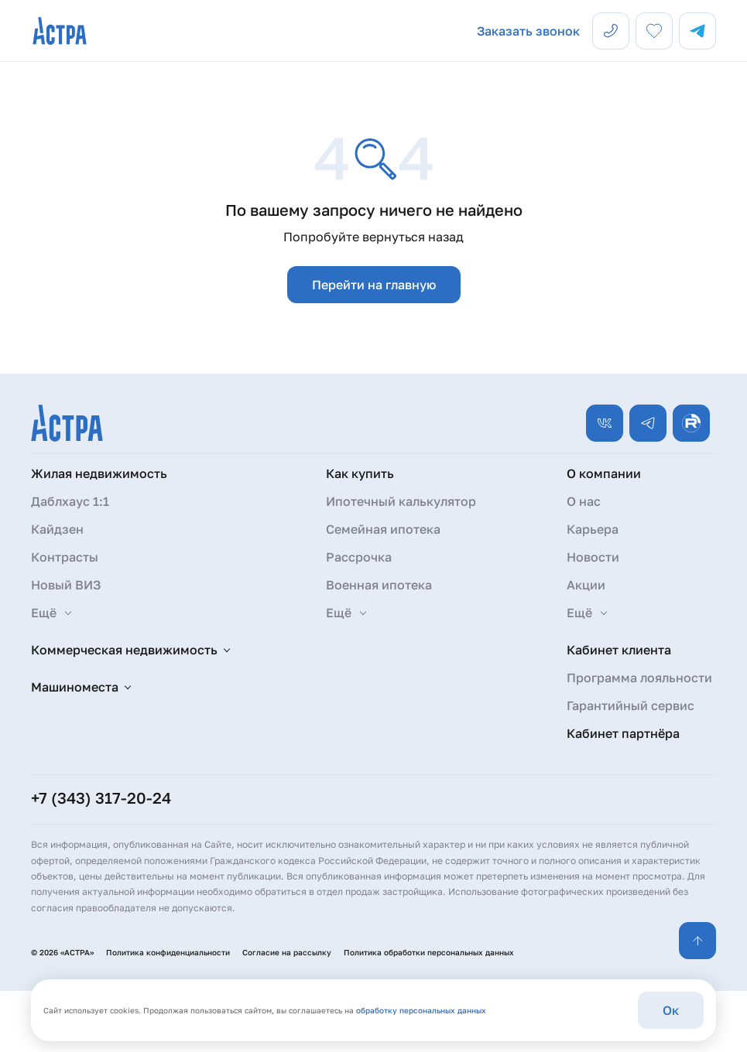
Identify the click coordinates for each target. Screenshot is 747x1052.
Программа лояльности (639, 677)
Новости (593, 557)
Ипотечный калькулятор (401, 501)
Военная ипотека (379, 585)
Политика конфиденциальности (168, 952)
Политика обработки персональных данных (429, 952)
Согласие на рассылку (286, 952)
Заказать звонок (528, 31)
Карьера (593, 529)
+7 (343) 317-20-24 (101, 797)
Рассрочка (359, 557)
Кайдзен (57, 529)
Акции (586, 585)
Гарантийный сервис (630, 705)
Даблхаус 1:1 (70, 501)
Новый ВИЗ (66, 585)
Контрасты (64, 557)
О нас (584, 501)
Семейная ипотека (383, 529)
